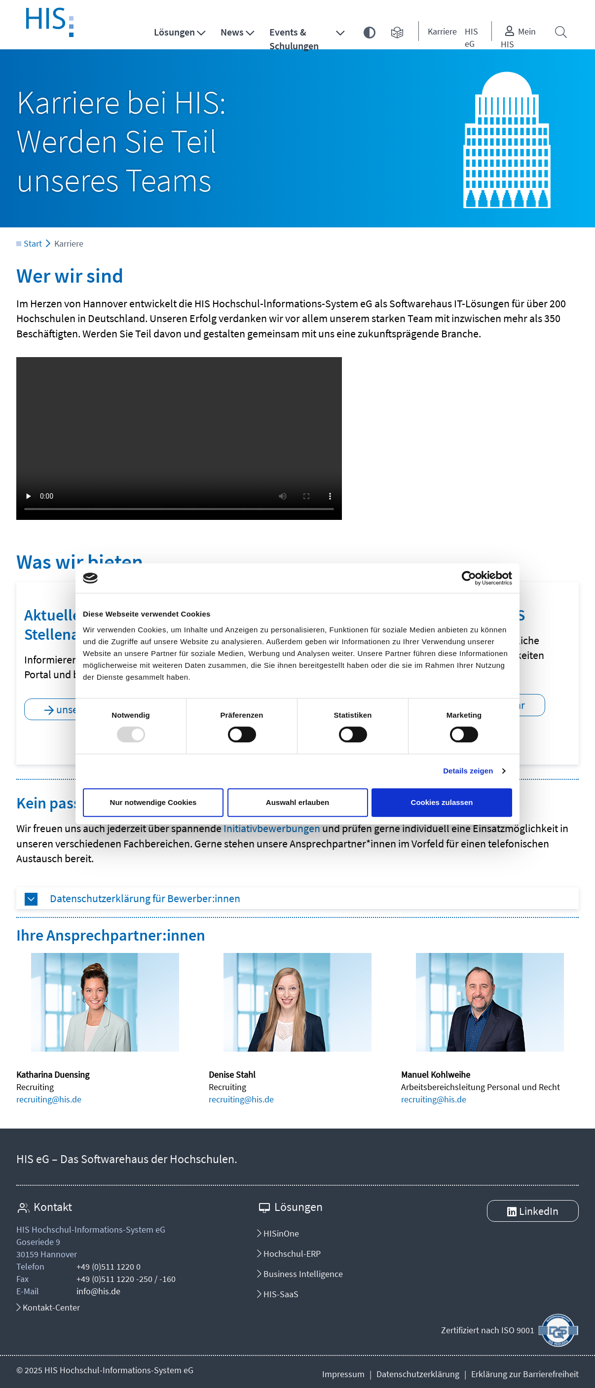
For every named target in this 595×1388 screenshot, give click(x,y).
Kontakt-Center (48, 1307)
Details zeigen (468, 771)
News (232, 32)
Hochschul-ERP (289, 1253)
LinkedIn (538, 1211)
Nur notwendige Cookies (153, 802)
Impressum (343, 1374)
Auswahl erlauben (297, 802)
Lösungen (174, 32)
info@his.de (98, 1291)
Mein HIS (518, 38)
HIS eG (471, 37)
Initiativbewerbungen (271, 828)
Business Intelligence (300, 1273)
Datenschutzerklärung (417, 1374)
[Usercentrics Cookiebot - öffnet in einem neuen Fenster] (469, 578)
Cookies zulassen (442, 802)
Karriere (442, 31)
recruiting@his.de (48, 1099)
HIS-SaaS (277, 1294)
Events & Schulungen (294, 39)
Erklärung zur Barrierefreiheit (525, 1374)
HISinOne (278, 1233)
